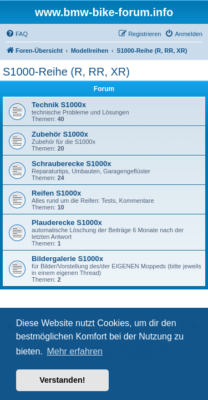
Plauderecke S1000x (67, 222)
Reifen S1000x (56, 193)
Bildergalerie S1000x (67, 258)
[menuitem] (17, 34)
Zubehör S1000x (60, 134)
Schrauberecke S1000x (71, 163)
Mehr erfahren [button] (75, 351)
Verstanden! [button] (62, 380)
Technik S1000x (59, 105)
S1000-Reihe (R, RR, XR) (66, 72)
